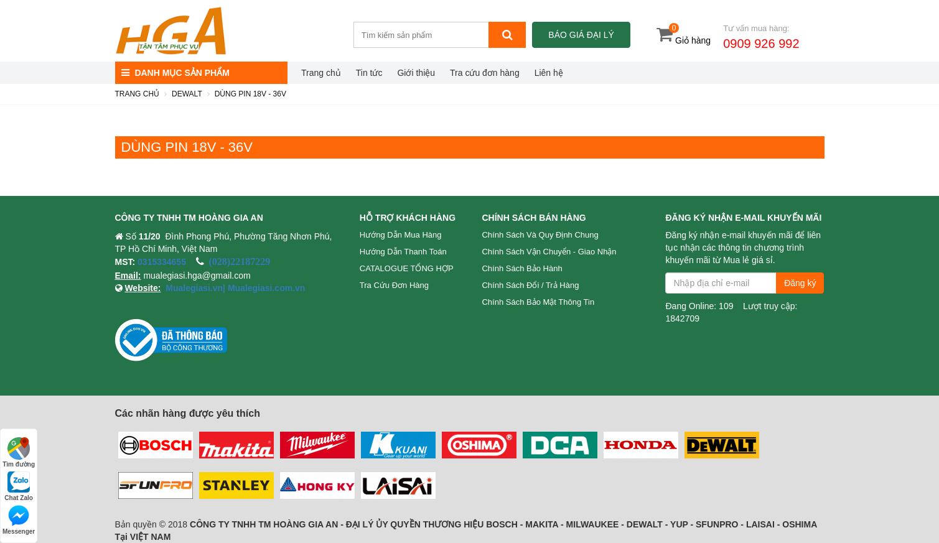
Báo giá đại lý (581, 35)
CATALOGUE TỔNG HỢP (407, 268)
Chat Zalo (18, 486)
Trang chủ (321, 73)
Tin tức (369, 73)
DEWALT (187, 94)
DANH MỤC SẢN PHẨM (175, 73)
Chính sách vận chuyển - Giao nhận (549, 251)
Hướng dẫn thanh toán (403, 251)
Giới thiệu (416, 73)
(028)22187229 (240, 261)
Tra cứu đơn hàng (485, 73)
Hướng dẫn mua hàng (401, 234)
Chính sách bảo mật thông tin (538, 302)
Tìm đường (18, 452)
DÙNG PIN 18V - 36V (250, 94)
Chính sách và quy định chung (540, 234)
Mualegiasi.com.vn (265, 288)
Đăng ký (800, 283)
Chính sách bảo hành (522, 268)
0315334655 (162, 262)
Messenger (18, 519)
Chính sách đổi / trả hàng (530, 285)
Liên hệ (549, 73)
